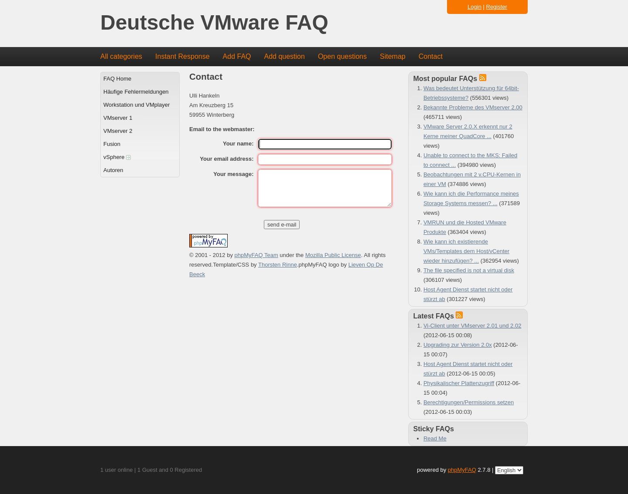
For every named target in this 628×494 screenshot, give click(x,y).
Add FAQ (237, 56)
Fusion (111, 144)
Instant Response (182, 56)
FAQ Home (117, 78)
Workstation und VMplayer (136, 105)
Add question (284, 56)
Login (474, 6)
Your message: (233, 174)
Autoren (113, 170)
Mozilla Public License (333, 255)
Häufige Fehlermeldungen (136, 91)
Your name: (238, 143)
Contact (431, 56)
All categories (121, 56)
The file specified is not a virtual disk (468, 270)
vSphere (117, 157)
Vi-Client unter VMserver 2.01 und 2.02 (472, 325)
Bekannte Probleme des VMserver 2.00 (472, 107)
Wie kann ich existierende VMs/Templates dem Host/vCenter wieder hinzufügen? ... (466, 251)
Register (496, 6)
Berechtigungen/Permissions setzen (468, 402)
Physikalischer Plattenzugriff (458, 383)
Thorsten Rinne (277, 264)
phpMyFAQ (462, 470)
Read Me (435, 438)
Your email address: (226, 159)
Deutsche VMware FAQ (214, 23)
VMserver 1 (117, 118)
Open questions (342, 56)
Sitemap (393, 56)
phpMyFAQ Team (256, 255)
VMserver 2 (117, 131)
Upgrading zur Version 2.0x (457, 345)
